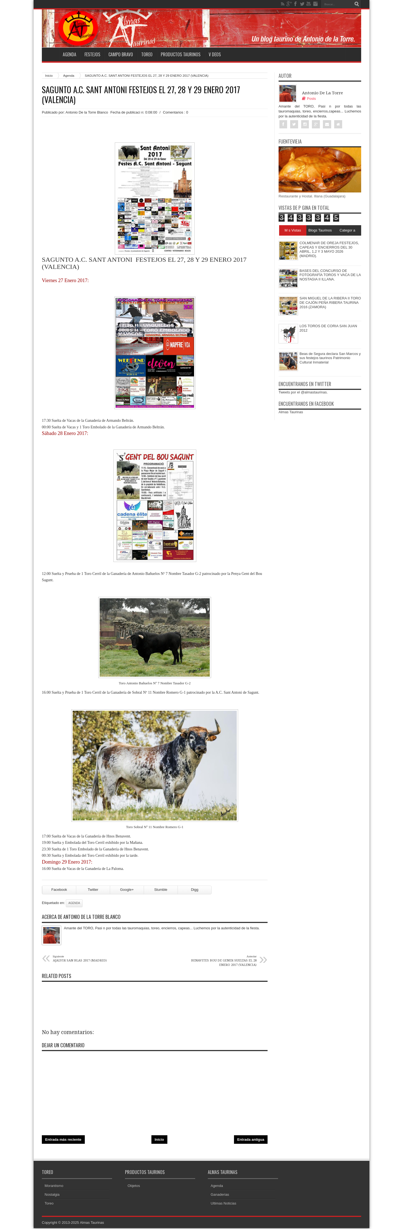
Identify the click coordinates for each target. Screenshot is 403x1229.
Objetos (134, 1186)
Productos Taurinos (180, 54)
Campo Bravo (120, 54)
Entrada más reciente (63, 1140)
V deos (215, 54)
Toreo (147, 54)
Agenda (69, 54)
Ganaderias (220, 1195)
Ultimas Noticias (223, 1204)
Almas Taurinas (291, 412)
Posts (309, 99)
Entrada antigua (250, 1140)
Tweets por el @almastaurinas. (303, 392)
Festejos (92, 54)
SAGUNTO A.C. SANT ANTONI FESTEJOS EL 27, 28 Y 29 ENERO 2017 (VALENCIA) (141, 94)
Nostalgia (52, 1195)
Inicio (49, 75)
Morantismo (54, 1186)
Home (50, 54)
